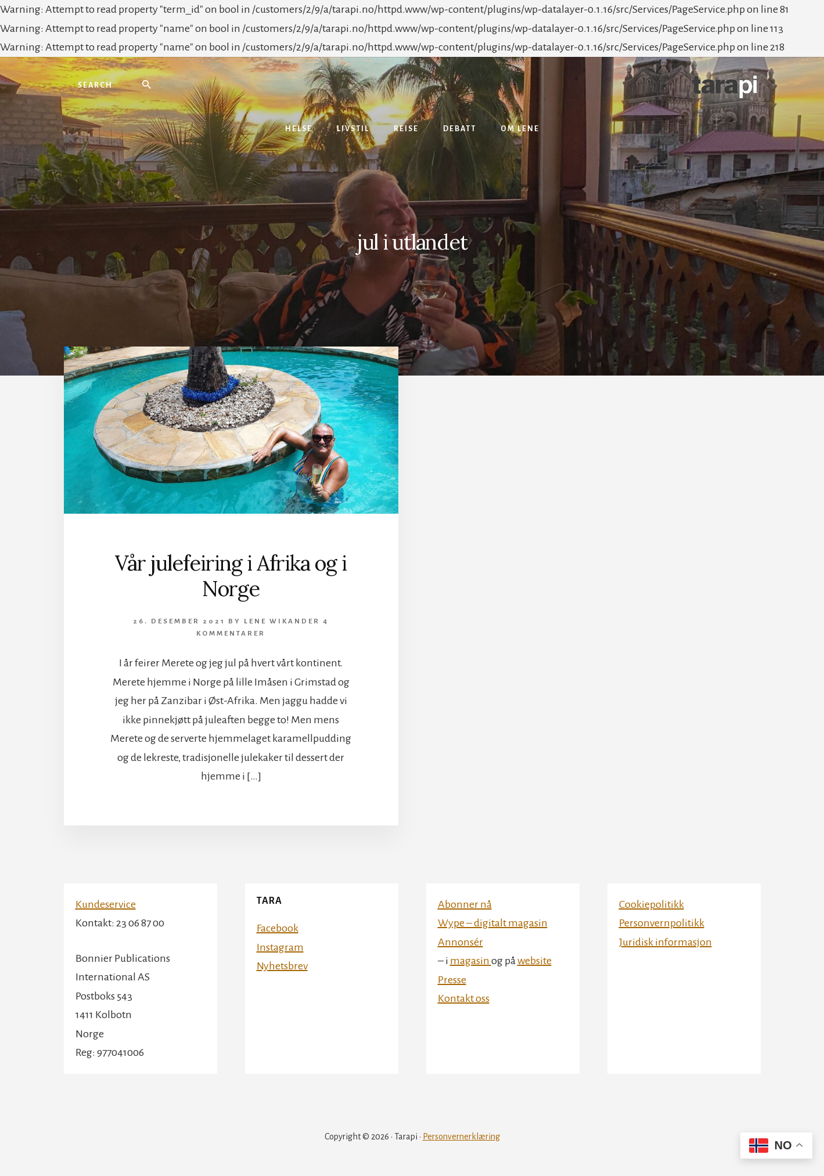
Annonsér (460, 942)
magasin (470, 960)
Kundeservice (105, 904)
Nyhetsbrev (282, 966)
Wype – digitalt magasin (493, 923)
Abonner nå (465, 904)
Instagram (280, 947)
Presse (452, 980)
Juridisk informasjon (665, 942)
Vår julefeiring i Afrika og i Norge (231, 575)
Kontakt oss (464, 998)
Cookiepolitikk (651, 904)
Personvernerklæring (461, 1136)
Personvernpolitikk (661, 923)
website (534, 960)
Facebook (277, 928)
